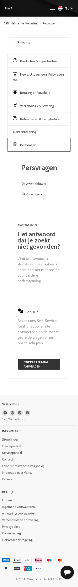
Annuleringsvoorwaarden (19, 513)
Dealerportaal (11, 446)
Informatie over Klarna (17, 473)
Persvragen (49, 23)
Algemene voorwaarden (18, 507)
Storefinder (10, 439)
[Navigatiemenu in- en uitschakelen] (54, 8)
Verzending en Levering (33, 105)
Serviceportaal (12, 453)
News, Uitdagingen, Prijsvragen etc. (38, 76)
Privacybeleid (11, 527)
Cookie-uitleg (11, 533)
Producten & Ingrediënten (35, 60)
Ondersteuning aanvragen (36, 364)
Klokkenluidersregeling (17, 540)
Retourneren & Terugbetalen (37, 118)
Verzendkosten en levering (20, 520)
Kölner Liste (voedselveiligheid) (23, 466)
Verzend (21, 419)
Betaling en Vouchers (31, 92)
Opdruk (7, 500)
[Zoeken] (39, 42)
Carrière (7, 479)
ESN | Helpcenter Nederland (21, 23)
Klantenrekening (24, 132)
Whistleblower (34, 184)
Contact (7, 459)
